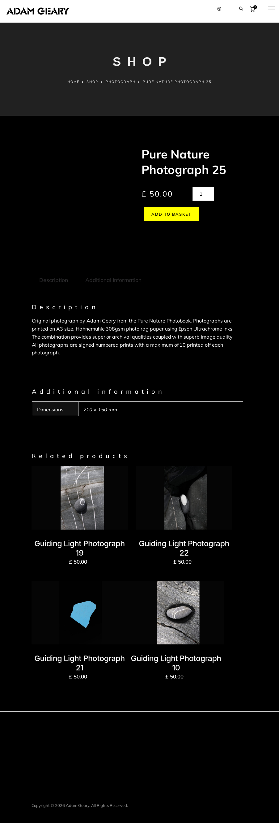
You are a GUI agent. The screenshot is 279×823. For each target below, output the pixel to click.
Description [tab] (53, 269)
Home (73, 84)
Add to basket (169, 216)
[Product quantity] (203, 196)
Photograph (121, 84)
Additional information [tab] (112, 269)
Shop (92, 84)
